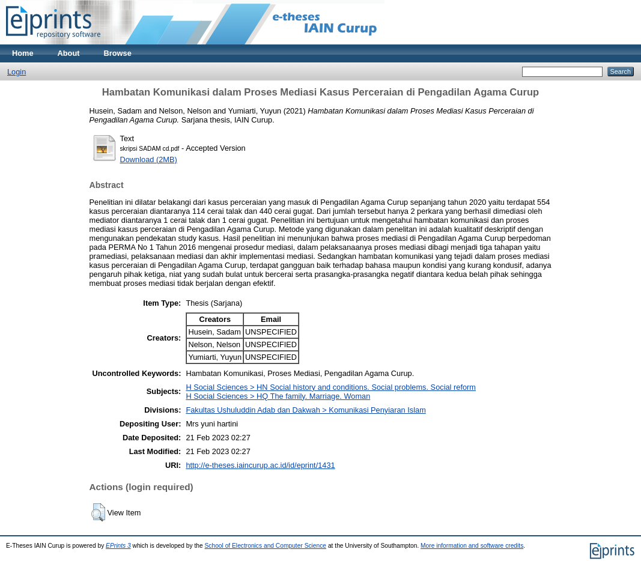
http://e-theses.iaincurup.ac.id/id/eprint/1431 (260, 465)
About (69, 53)
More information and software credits (472, 545)
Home (23, 53)
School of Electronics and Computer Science (266, 545)
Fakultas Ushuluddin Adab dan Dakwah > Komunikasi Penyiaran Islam (305, 409)
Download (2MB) (148, 159)
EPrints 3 (118, 545)
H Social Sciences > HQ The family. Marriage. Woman (278, 396)
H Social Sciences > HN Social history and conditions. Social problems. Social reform (331, 387)
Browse (118, 53)
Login (16, 71)
